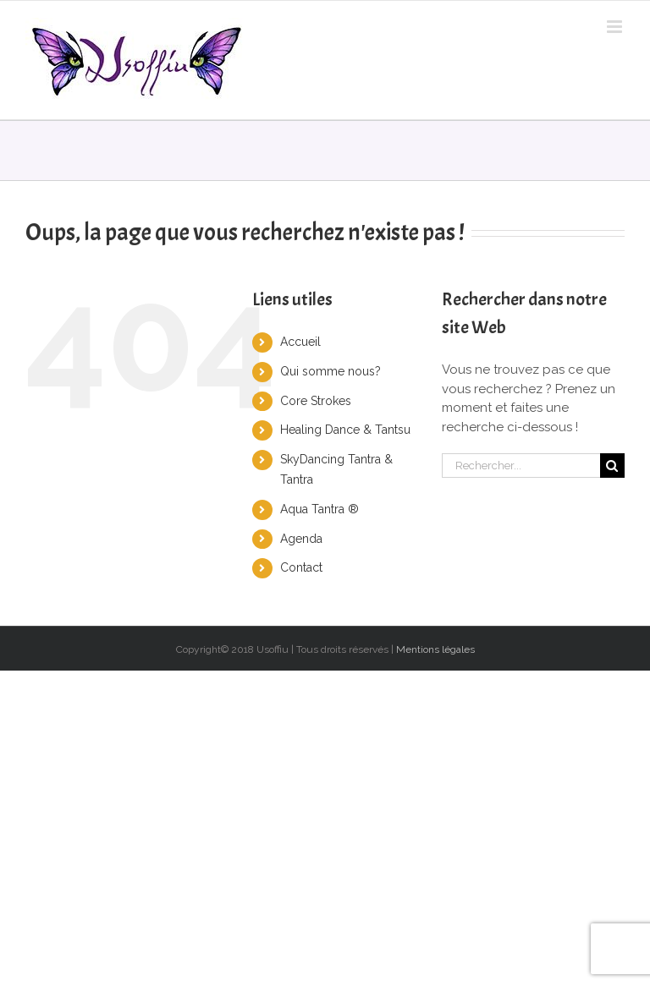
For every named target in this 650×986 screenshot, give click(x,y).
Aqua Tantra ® (319, 509)
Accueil (300, 341)
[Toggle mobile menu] (616, 27)
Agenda (301, 538)
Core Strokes (315, 401)
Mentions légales (435, 649)
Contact (301, 567)
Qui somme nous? (330, 371)
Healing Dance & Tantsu (345, 429)
